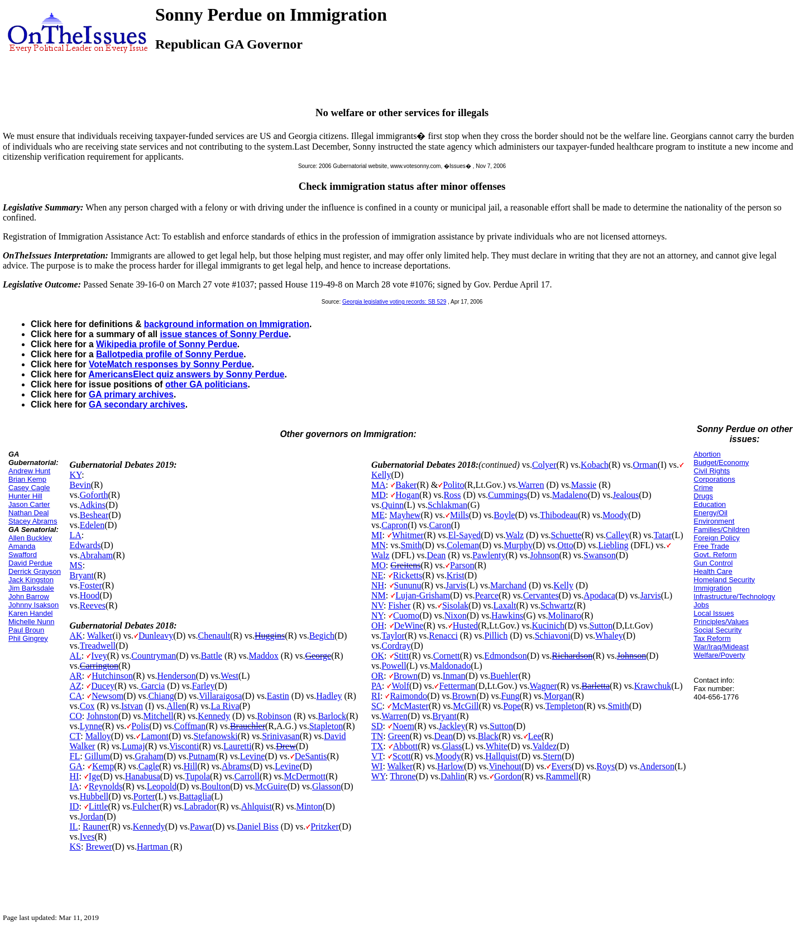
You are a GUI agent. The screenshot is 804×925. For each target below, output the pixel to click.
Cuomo (406, 615)
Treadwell (98, 645)
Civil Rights (711, 471)
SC (376, 706)
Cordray (395, 645)
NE (377, 575)
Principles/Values (721, 621)
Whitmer (408, 535)
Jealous (625, 495)
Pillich (496, 635)
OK (377, 655)
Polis (140, 726)
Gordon (507, 776)
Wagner (543, 686)
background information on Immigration (226, 324)
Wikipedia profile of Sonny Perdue (166, 344)
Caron (440, 525)
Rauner (95, 826)
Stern (552, 756)
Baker (406, 485)
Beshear (94, 515)
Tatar (662, 535)
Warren (531, 485)
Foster (91, 585)
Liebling (613, 545)
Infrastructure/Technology (734, 596)
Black (488, 736)
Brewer (98, 846)
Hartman (153, 846)
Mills (459, 515)
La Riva (224, 706)
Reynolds (105, 786)
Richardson (572, 655)
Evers (561, 766)
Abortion (706, 454)
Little (98, 806)
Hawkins (507, 615)
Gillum (97, 756)
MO (378, 565)
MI (376, 535)
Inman (454, 675)
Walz (515, 535)
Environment (713, 521)
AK (76, 635)
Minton (309, 806)
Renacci (443, 635)
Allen (176, 706)
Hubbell (94, 796)
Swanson (599, 555)
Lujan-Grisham (422, 595)
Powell (393, 665)
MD (378, 495)
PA (376, 686)
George (318, 655)
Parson (462, 565)
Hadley (329, 696)
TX (377, 746)
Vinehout (505, 766)
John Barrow (28, 596)
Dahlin (453, 776)
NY (377, 615)
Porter (144, 796)
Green (399, 736)
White (497, 746)
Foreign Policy (716, 538)
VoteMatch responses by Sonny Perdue (170, 364)
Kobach (595, 464)
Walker (100, 635)
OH (377, 625)
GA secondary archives (137, 404)
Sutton (601, 625)
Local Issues (713, 613)
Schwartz (557, 605)
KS (75, 846)
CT (75, 736)
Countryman (153, 655)
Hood (90, 595)
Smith (411, 545)
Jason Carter (29, 504)
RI (375, 696)
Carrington (99, 665)
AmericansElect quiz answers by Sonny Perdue (186, 374)
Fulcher (146, 806)
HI (74, 776)
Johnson (544, 555)
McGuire (271, 786)
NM (378, 595)
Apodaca (599, 595)
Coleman (463, 545)
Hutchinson (112, 675)
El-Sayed (464, 535)
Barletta (595, 686)
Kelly (381, 475)
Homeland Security (724, 580)
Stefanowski (216, 736)
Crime (703, 487)
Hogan (407, 495)
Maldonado (450, 665)
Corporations (714, 479)
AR (76, 675)
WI (376, 766)
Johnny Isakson (33, 605)
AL (76, 655)
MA (378, 485)
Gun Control (713, 563)
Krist (456, 575)
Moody (615, 515)
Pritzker (324, 826)
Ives (87, 836)
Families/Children (721, 529)
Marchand (508, 585)
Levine (252, 756)
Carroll (247, 776)
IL (74, 826)
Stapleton (326, 726)
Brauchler (247, 726)
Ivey (99, 655)
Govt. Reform (714, 554)
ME (378, 515)
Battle (211, 655)
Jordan (92, 816)
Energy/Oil (710, 513)
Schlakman (447, 505)
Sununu (408, 585)
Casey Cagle (29, 487)
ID (74, 806)
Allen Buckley (30, 538)
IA (74, 786)
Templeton (564, 706)
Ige (94, 776)
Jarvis (456, 585)
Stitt (401, 655)
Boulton (216, 786)
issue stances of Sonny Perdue (224, 334)
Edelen (92, 525)
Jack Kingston (31, 580)
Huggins (270, 635)
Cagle (148, 766)
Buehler (504, 675)
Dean (436, 555)
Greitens (405, 565)
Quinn (392, 505)
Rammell (562, 776)
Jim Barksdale (31, 588)
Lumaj (133, 746)
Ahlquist (256, 806)
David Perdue (30, 563)
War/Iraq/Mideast (721, 647)
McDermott (305, 776)
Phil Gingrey (28, 638)
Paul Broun (26, 630)
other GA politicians (206, 384)
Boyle (504, 515)
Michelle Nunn (31, 621)
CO (76, 716)
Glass (452, 746)
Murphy (518, 545)
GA (76, 766)
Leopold (161, 786)
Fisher (399, 605)
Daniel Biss (257, 826)
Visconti (184, 746)
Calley (617, 535)
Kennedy (214, 716)
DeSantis (311, 756)
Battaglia (195, 796)
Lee (535, 736)
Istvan (132, 706)
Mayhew (404, 515)
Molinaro (564, 615)
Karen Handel (30, 613)
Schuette (566, 535)
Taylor (393, 635)
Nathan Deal (28, 513)
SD (376, 726)
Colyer (544, 464)
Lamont (155, 736)
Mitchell (158, 716)
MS (76, 565)
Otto (565, 545)
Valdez (545, 746)
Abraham (96, 555)
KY (76, 475)
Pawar (201, 826)
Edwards (85, 545)
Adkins (93, 505)
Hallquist (501, 756)
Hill (191, 766)
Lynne (91, 726)
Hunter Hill (25, 496)
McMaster (410, 706)
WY (378, 776)
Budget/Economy (721, 462)
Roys (605, 766)
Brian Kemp (27, 479)
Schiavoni (553, 635)
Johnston (102, 716)
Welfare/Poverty (719, 655)
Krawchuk (653, 686)
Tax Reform (711, 638)
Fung (510, 696)
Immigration (712, 588)
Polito (453, 485)
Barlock (332, 716)
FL (75, 756)
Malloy (98, 736)
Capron (394, 525)
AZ (76, 686)
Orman (645, 464)
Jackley (452, 726)
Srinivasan (281, 736)
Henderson (176, 675)
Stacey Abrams (32, 521)
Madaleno (570, 495)
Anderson (657, 766)
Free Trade (711, 546)
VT (377, 756)
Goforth (94, 495)
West (229, 675)
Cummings (507, 495)
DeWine (409, 625)
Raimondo (408, 696)
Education (709, 504)
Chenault (214, 635)
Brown (406, 675)
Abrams (236, 766)
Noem (403, 726)
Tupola (197, 776)
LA (76, 535)
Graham (149, 756)
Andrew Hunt (29, 471)
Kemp (103, 766)
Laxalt (505, 605)
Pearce (487, 595)
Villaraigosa (220, 696)
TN (377, 736)
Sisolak (455, 605)
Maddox (264, 655)
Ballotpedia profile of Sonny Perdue (169, 354)
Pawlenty (489, 555)
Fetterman (457, 686)
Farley (203, 686)
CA (76, 696)
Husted (465, 625)
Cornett (446, 655)
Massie (583, 485)
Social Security (717, 630)
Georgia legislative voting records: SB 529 (394, 302)
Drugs (703, 496)
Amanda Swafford (22, 550)
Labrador (200, 806)
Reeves (93, 605)
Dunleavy (155, 635)
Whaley (609, 635)
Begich (321, 635)
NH (377, 585)
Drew (286, 746)
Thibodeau (559, 515)
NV (377, 605)
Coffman (190, 726)
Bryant (82, 575)
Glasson (326, 786)
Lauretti (237, 746)
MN (378, 545)
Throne (402, 776)
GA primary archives (131, 394)
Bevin (80, 485)
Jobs (701, 605)
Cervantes (541, 595)
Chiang (161, 696)
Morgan (558, 696)
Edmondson (505, 655)
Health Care (712, 571)
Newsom (107, 696)
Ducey (102, 686)
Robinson (274, 716)
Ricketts (407, 575)
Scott (402, 756)
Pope (512, 706)
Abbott (405, 746)
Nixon (455, 615)
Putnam (202, 756)
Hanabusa (142, 776)
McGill (465, 706)
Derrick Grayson (34, 571)
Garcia (152, 686)
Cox (87, 706)
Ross (452, 495)
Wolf (400, 686)
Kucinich (548, 625)
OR (377, 675)
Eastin (278, 696)
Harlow (450, 766)
